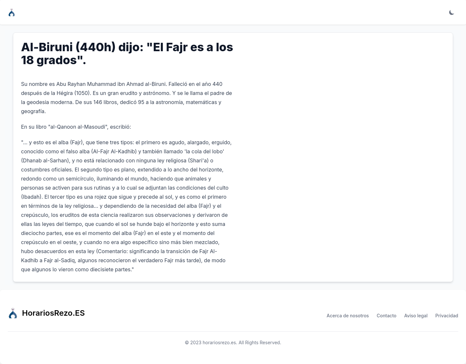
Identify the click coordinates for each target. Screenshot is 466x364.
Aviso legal (415, 315)
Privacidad (446, 315)
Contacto (386, 315)
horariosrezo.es (219, 342)
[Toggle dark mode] (451, 12)
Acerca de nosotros (348, 315)
